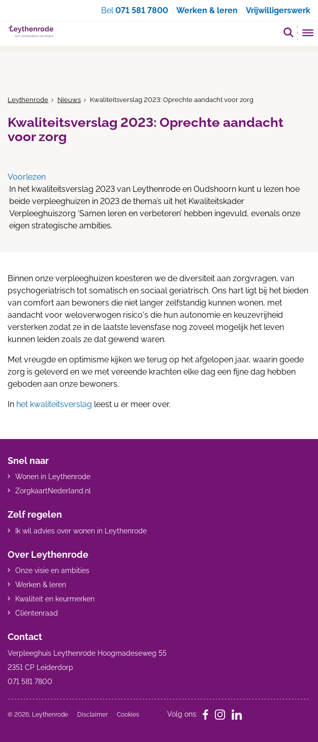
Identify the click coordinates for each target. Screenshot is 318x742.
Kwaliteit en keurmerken (54, 599)
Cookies (128, 714)
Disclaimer (92, 714)
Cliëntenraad (36, 613)
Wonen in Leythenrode (52, 477)
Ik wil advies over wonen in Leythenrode (81, 531)
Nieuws (69, 100)
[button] (288, 32)
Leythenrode (28, 100)
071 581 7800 (141, 10)
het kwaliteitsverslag (54, 404)
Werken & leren (40, 585)
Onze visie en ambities (52, 570)
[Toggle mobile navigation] (308, 34)
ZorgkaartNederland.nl (53, 491)
